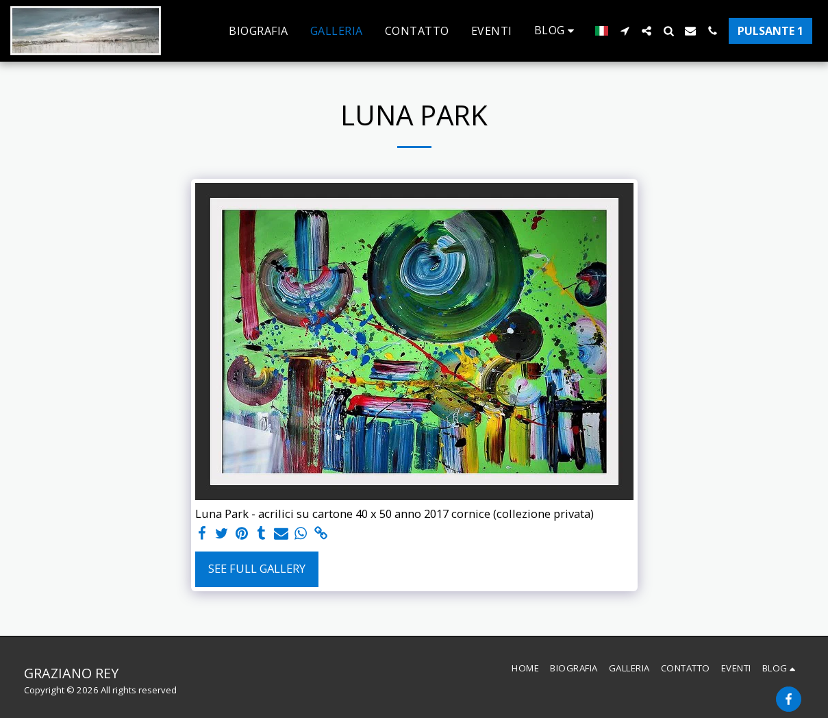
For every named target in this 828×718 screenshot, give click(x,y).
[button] (557, 30)
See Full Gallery (256, 568)
